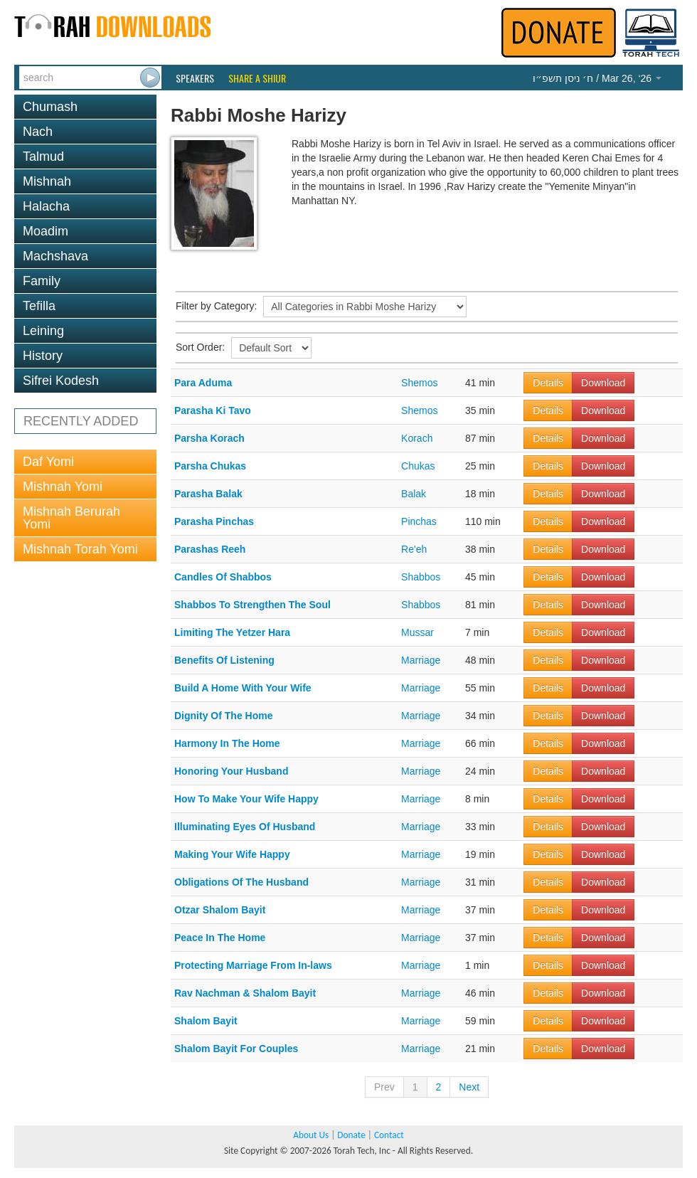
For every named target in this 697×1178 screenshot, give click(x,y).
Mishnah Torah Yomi (80, 549)
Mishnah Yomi (62, 486)
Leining (43, 331)
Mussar (417, 632)
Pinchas (419, 521)
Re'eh (414, 549)
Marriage (420, 660)
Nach (38, 131)
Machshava (55, 256)
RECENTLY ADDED (80, 421)
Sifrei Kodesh (61, 380)
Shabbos (420, 577)
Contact (389, 1135)
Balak (413, 493)
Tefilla (39, 306)
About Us (311, 1135)
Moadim (45, 231)
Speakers (195, 78)
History (43, 356)
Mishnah (47, 181)
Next (469, 1087)
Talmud (43, 156)
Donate (351, 1135)
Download (603, 382)
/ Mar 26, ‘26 (597, 78)
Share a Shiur (257, 78)
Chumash (50, 107)
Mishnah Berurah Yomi (71, 517)
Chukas (418, 466)
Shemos (419, 382)
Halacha (46, 206)
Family (41, 281)
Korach (416, 438)
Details (548, 382)
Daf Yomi (48, 462)
